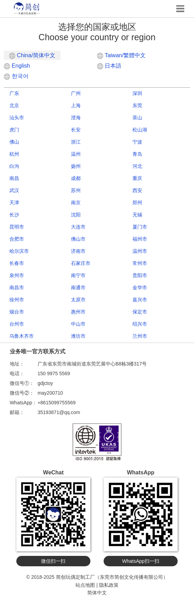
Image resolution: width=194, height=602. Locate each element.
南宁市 (78, 275)
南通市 (78, 287)
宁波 (137, 142)
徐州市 (16, 299)
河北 (137, 166)
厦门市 (139, 227)
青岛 (137, 154)
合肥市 (16, 239)
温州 (76, 154)
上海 (76, 105)
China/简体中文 (32, 55)
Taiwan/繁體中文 (121, 55)
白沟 (14, 166)
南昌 (14, 178)
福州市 (139, 239)
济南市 (78, 251)
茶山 (137, 117)
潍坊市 (78, 336)
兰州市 (139, 336)
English (17, 66)
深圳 (137, 93)
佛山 (14, 142)
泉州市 (16, 275)
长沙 (14, 214)
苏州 (76, 190)
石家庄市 (80, 263)
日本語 (109, 66)
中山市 (78, 324)
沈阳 (76, 214)
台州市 (16, 324)
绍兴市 (139, 324)
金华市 (139, 287)
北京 (14, 105)
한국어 (16, 76)
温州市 (139, 251)
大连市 (78, 227)
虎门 (14, 129)
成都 (76, 178)
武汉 (14, 190)
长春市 (16, 263)
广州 (76, 93)
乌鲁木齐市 (21, 336)
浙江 (76, 142)
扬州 (76, 166)
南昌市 (16, 287)
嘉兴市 (139, 299)
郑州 (137, 202)
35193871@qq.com (59, 412)
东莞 (137, 105)
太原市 (78, 299)
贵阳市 (139, 275)
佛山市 (78, 239)
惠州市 (78, 312)
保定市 (139, 312)
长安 (76, 129)
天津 (14, 202)
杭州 (14, 154)
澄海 (76, 117)
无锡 (137, 214)
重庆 (137, 178)
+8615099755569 (56, 402)
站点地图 (85, 585)
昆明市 (16, 227)
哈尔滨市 (19, 251)
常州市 (139, 263)
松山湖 (139, 129)
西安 (137, 190)
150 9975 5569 (54, 373)
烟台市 (16, 312)
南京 (76, 202)
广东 (14, 93)
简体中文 (97, 592)
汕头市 (16, 117)
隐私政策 (109, 585)
